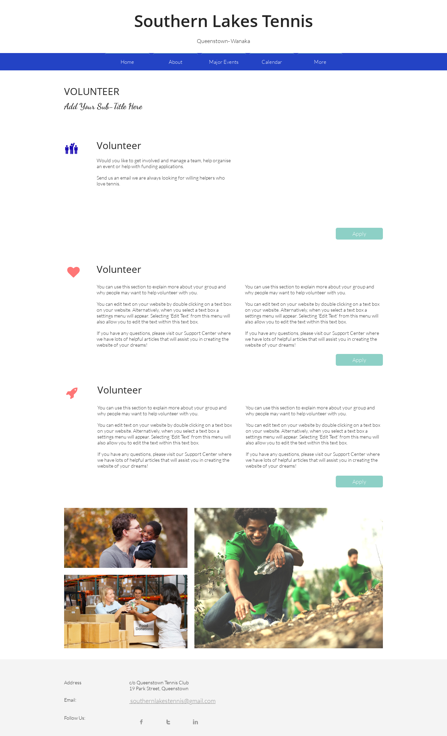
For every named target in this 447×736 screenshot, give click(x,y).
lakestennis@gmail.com (185, 700)
